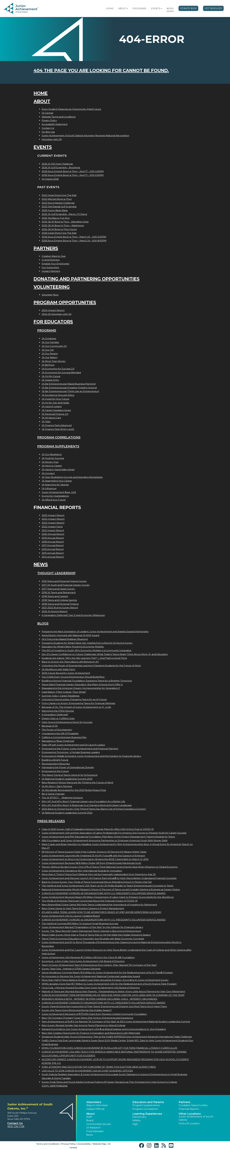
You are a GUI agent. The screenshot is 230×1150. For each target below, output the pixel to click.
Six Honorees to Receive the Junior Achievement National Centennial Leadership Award (91, 976)
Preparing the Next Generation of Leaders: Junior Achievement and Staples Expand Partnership (95, 631)
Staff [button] (89, 1117)
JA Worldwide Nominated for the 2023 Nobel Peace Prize (74, 790)
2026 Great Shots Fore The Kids (59, 233)
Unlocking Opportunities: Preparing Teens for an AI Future (74, 699)
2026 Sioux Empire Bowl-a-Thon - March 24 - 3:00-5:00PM (74, 236)
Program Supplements (58, 446)
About (122, 8)
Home (110, 8)
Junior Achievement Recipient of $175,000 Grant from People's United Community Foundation (94, 1014)
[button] (127, 8)
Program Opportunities (65, 302)
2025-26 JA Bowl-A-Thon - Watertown (63, 225)
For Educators (53, 321)
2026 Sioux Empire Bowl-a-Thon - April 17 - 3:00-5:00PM (73, 175)
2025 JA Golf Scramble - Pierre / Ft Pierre (64, 214)
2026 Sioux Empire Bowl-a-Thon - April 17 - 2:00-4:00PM (73, 171)
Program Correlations (58, 437)
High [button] (135, 1124)
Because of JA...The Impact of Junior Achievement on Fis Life (76, 707)
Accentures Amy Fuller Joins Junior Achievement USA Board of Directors (83, 961)
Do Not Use (48, 131)
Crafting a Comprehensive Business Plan (64, 737)
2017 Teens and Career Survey (58, 588)
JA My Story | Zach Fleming (57, 786)
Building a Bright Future (55, 759)
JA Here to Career (52, 465)
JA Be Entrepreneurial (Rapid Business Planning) (69, 383)
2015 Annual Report (53, 553)
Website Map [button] (99, 1144)
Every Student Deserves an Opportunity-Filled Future (71, 109)
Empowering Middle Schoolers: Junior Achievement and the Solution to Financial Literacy (91, 756)
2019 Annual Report (53, 537)
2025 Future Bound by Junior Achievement (66, 673)
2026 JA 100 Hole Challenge (57, 163)
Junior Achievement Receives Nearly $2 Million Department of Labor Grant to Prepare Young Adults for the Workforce (108, 897)
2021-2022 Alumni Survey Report (60, 607)
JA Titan (46, 421)
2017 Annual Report (53, 545)
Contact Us (48, 128)
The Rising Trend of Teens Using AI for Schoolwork (69, 775)
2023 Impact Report (53, 522)
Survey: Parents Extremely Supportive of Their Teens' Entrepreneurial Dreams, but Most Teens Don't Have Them (104, 1006)
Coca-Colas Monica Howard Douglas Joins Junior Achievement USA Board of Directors (91, 987)
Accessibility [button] (84, 1144)
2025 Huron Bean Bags (55, 210)
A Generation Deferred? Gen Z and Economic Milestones (73, 615)
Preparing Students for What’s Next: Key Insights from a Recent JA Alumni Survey (87, 643)
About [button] (90, 1113)
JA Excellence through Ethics (58, 395)
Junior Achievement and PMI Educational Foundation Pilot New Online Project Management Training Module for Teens (108, 836)
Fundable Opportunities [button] (193, 1105)
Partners (46, 248)
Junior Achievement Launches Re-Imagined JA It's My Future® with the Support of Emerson (93, 855)
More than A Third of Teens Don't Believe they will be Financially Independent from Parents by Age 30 (99, 874)
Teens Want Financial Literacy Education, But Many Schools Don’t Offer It (82, 684)
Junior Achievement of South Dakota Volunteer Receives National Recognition (85, 135)
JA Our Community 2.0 (54, 346)
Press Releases (51, 821)
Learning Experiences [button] (147, 1113)
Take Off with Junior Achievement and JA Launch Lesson (73, 744)
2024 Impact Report (53, 310)
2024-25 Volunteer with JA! (56, 314)
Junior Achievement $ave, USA (59, 492)
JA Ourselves (49, 338)
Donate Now (188, 8)
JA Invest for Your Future (55, 399)
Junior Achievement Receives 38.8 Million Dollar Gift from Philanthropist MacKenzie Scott (91, 863)
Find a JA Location (189, 1123)
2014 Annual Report (53, 556)
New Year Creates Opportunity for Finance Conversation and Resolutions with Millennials (91, 1033)
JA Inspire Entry (50, 380)
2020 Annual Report (53, 534)
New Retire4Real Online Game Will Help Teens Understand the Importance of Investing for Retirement (99, 904)
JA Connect (48, 473)
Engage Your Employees (55, 263)
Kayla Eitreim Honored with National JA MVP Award (70, 635)
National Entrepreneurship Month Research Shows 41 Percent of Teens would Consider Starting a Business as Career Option (111, 889)
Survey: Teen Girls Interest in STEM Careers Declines (71, 968)
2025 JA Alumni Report (54, 611)
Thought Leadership (56, 573)
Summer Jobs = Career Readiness (60, 695)
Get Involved (213, 8)
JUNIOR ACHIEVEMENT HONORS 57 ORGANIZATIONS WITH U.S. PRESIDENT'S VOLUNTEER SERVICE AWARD (103, 1002)
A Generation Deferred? (55, 714)
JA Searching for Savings (55, 484)
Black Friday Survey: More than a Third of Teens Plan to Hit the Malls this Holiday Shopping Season (96, 934)
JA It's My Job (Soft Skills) (55, 402)
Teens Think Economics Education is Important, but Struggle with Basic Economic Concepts (93, 938)
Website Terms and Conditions (59, 116)
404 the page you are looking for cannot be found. (101, 70)
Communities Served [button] (98, 1124)
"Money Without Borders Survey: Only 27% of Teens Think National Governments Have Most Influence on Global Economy (110, 866)
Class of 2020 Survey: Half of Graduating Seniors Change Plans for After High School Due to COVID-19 (98, 829)
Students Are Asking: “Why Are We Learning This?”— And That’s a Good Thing (84, 658)
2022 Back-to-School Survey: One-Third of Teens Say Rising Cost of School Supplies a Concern (94, 809)
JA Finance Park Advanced (57, 425)
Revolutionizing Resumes (56, 763)
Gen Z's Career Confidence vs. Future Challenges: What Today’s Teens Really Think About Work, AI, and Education (105, 654)
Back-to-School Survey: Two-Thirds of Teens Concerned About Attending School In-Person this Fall (97, 882)
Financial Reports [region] (189, 1109)
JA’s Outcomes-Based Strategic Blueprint (65, 639)
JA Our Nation (49, 357)
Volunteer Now (50, 294)
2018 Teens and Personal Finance (60, 604)
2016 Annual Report (53, 549)
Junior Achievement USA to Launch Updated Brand (71, 915)
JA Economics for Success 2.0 (58, 368)
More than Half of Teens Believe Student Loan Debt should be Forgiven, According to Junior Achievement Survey (105, 980)
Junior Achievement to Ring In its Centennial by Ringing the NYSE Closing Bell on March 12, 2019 (95, 859)
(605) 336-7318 (15, 1126)
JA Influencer (49, 488)
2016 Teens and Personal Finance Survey (64, 581)
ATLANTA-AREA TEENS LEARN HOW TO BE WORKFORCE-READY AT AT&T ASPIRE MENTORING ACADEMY (101, 912)
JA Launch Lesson (52, 406)
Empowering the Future (55, 771)
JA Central (47, 113)
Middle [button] (136, 1120)
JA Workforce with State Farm (58, 669)
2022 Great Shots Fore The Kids (59, 195)
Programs (139, 8)
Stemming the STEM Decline (58, 710)
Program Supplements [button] (146, 1105)
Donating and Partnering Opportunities (86, 279)
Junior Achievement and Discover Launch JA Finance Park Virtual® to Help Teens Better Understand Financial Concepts (109, 878)
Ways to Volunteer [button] (97, 1105)
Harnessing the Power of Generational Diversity (68, 767)
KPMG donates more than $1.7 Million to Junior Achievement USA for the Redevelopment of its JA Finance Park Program (109, 983)
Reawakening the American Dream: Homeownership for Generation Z (81, 688)
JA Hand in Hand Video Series (58, 469)
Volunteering (52, 287)
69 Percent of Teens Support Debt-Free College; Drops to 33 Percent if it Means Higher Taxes (94, 851)
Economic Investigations (55, 496)
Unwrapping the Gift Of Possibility (60, 733)
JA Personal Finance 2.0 (55, 414)
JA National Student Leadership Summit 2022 (67, 812)
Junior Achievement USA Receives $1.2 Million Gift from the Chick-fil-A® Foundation (88, 957)
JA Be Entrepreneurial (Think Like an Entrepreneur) (70, 391)
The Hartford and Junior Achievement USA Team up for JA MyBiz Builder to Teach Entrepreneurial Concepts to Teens (107, 885)
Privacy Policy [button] (68, 1144)
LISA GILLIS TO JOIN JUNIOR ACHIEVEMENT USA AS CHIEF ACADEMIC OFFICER (87, 1070)
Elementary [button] (139, 1117)
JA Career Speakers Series (56, 410)
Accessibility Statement (54, 124)
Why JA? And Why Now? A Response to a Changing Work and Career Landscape (87, 805)
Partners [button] (184, 1102)
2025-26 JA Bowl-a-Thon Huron (59, 229)
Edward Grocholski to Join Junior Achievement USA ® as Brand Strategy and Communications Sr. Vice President (104, 1029)
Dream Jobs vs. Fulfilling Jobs (58, 718)
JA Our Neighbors (52, 454)
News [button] (89, 1134)
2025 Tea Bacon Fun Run (56, 218)
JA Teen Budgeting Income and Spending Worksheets (72, 477)
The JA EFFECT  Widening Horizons (62, 797)
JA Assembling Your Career (57, 480)
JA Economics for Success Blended (61, 372)
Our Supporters (50, 267)
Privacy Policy (49, 120)
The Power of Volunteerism (57, 729)
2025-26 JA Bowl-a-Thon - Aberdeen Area (65, 221)
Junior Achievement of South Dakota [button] (196, 1118)
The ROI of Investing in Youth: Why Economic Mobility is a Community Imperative (86, 650)
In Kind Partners (51, 259)
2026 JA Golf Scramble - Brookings (61, 167)
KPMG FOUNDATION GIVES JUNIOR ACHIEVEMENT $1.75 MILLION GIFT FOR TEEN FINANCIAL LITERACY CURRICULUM (109, 1048)
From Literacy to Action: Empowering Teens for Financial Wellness (78, 703)
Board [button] (89, 1120)
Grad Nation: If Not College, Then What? (64, 692)
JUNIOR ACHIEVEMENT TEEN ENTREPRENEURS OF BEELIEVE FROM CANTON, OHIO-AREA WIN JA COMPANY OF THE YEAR (113, 995)
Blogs (42, 623)
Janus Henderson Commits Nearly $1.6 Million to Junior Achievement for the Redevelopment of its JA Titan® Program (107, 972)
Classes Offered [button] (95, 1109)
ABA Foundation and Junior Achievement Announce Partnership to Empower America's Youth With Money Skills (104, 840)
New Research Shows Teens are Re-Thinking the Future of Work (77, 782)
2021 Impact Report (53, 530)
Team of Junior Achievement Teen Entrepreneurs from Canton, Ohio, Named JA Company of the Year (99, 965)
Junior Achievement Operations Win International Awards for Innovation (82, 870)
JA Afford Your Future (54, 499)
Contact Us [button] (15, 1123)
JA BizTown (48, 364)
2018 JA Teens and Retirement (59, 592)
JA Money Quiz (50, 462)
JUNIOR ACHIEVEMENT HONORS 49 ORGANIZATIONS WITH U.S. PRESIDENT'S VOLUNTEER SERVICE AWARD (104, 893)
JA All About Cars (51, 417)
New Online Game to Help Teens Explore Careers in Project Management (83, 908)
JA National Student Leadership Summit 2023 (67, 778)
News (170, 8)
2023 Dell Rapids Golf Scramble (59, 206)
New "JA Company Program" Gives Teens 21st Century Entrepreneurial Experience (87, 1017)
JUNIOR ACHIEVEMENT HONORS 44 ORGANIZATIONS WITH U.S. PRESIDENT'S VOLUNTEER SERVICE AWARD (104, 919)
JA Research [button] (93, 1127)
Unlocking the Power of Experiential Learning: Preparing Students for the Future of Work (91, 665)
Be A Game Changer (53, 793)
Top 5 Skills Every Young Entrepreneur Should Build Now (73, 676)
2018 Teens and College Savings (59, 600)
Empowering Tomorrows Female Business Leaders (71, 752)
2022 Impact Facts (52, 526)
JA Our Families (50, 342)
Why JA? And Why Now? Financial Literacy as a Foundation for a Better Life (83, 801)
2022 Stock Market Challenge (58, 202)
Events (155, 8)
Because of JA (50, 725)
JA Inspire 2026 (50, 179)
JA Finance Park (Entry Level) (58, 429)
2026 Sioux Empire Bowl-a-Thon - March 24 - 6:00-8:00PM (74, 240)
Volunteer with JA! (52, 139)
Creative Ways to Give (54, 256)
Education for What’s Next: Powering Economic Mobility (73, 646)
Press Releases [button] (94, 1131)
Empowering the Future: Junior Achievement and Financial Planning (80, 748)
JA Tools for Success (53, 458)
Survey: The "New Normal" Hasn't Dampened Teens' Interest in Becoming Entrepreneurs (91, 931)
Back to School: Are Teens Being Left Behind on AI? (70, 661)
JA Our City (48, 350)
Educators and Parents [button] (148, 1102)
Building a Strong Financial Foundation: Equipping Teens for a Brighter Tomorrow (87, 680)
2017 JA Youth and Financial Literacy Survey (66, 585)
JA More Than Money (54, 361)
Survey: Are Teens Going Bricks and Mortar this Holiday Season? (77, 1010)
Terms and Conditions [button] (47, 1144)
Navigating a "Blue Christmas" (58, 741)
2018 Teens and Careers (55, 596)
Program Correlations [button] (145, 1109)
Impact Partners (51, 271)
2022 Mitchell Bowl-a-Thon (57, 199)
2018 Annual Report (53, 541)
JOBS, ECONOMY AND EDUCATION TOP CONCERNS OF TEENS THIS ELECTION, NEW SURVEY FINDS (99, 1066)
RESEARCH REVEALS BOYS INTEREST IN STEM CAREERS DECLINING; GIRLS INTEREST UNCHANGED (99, 999)
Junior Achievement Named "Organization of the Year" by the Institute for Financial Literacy (92, 927)
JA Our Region (50, 353)
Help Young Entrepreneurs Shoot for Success (67, 722)
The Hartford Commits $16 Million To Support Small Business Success (80, 923)
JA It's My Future (51, 376)
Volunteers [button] (93, 1102)
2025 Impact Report (53, 515)
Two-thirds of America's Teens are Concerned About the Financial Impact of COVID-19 (89, 900)
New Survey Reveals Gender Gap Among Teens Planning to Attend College (83, 1025)
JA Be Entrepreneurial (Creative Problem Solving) (69, 387)
